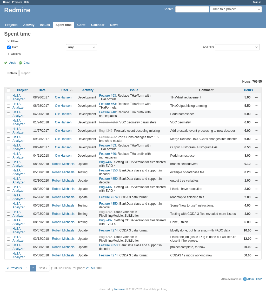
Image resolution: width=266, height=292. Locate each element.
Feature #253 (108, 122)
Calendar (97, 25)
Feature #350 (108, 170)
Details (12, 73)
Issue (134, 90)
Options (16, 53)
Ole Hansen (63, 97)
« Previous (14, 268)
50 (93, 268)
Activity (28, 25)
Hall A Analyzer (18, 97)
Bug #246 (105, 130)
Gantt (81, 25)
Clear (27, 62)
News (114, 25)
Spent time (63, 25)
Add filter (208, 46)
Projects (17, 2)
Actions (257, 97)
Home (6, 2)
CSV (259, 279)
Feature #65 (107, 137)
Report (25, 73)
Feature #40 (107, 112)
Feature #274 (108, 197)
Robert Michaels (63, 164)
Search (169, 9)
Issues (45, 25)
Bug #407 (105, 162)
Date (14, 46)
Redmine (119, 289)
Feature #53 (107, 95)
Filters (14, 41)
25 (87, 268)
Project (22, 90)
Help (27, 2)
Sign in (257, 2)
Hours (248, 90)
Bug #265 (105, 212)
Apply (12, 62)
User (64, 90)
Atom (250, 279)
